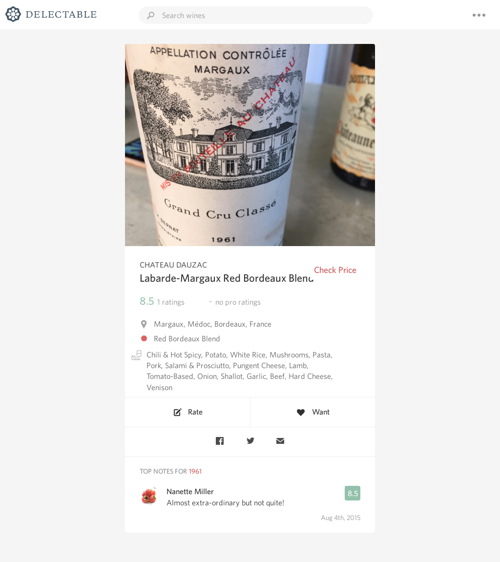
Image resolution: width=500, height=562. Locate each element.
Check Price (335, 270)
